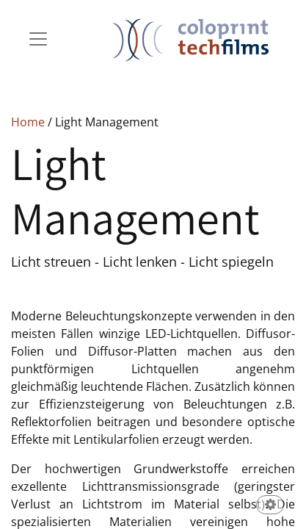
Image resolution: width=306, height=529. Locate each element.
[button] (270, 506)
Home (28, 122)
